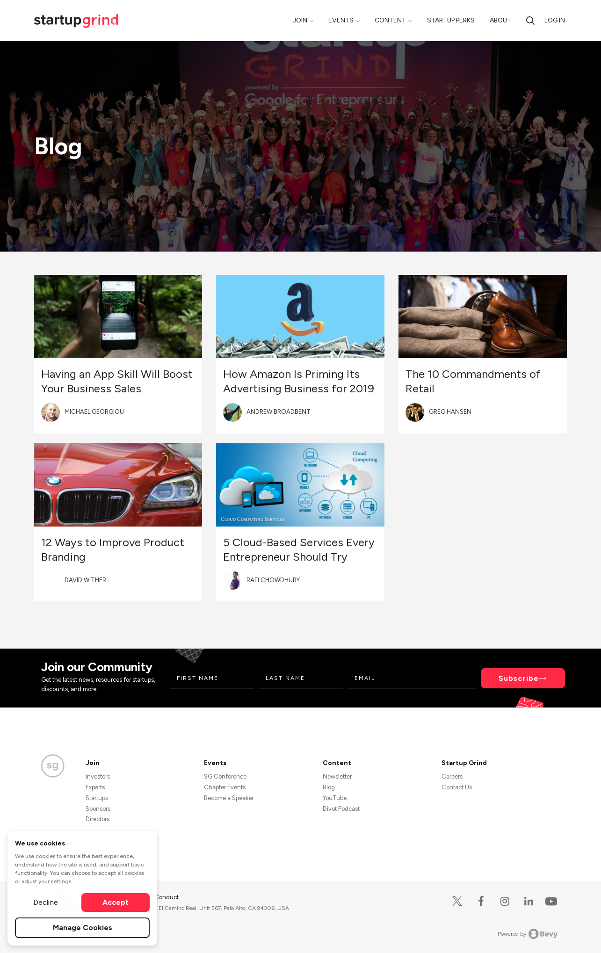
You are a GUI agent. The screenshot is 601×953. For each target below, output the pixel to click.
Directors (97, 819)
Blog (329, 787)
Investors (98, 776)
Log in (554, 20)
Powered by (528, 934)
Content (390, 20)
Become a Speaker (228, 797)
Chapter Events (225, 787)
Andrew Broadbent (278, 411)
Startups (97, 797)
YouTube (335, 797)
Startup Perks (451, 20)
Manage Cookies (82, 927)
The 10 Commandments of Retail (473, 381)
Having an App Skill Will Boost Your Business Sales (117, 381)
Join (300, 20)
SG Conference (225, 776)
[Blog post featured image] (118, 316)
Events (341, 20)
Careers (452, 776)
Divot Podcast (341, 808)
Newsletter (337, 776)
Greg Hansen (450, 411)
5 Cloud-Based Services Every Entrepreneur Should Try (299, 549)
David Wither (85, 580)
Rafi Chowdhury (273, 580)
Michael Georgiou (94, 411)
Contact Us (457, 787)
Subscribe (519, 678)
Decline (45, 902)
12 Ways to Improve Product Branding (112, 549)
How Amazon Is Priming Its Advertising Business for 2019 (298, 381)
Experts (95, 787)
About (500, 20)
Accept (115, 902)
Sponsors (98, 808)
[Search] (530, 20)
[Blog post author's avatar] (50, 412)
